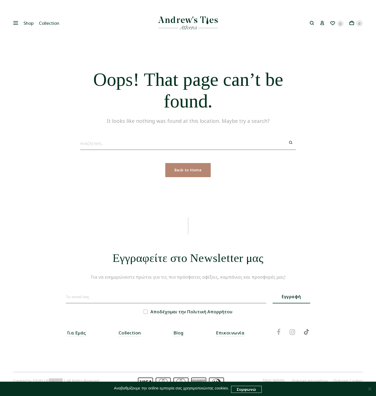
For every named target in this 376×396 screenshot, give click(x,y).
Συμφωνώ (246, 390)
